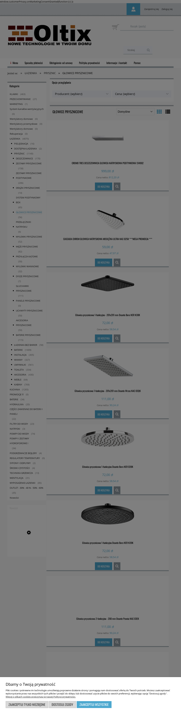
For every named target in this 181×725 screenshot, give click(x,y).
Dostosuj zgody (62, 704)
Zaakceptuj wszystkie (94, 704)
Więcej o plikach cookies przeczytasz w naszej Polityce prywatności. (41, 696)
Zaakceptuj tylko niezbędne (26, 704)
